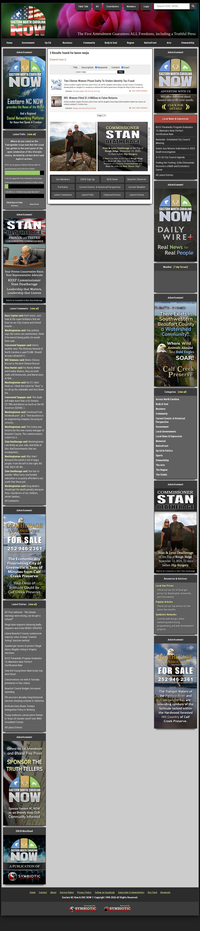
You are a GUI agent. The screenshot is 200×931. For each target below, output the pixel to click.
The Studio (161, 474)
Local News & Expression (169, 436)
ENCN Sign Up (88, 179)
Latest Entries (137, 194)
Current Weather (137, 187)
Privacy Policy (84, 892)
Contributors (113, 6)
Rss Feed (152, 892)
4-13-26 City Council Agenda (170, 157)
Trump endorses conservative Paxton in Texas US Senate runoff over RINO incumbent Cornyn (24, 719)
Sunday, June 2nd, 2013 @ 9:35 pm (84, 108)
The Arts (160, 465)
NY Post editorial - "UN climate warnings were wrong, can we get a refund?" (22, 616)
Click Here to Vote (14, 202)
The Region (161, 469)
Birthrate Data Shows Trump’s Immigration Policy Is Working (20, 708)
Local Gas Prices (165, 585)
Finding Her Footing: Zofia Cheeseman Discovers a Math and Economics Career (175, 166)
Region (130, 42)
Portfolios (63, 187)
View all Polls (34, 204)
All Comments (12, 500)
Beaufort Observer (137, 179)
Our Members (63, 179)
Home (9, 42)
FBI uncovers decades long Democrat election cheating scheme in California (24, 699)
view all (31, 134)
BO (97, 6)
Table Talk (83, 6)
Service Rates (67, 892)
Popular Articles (164, 601)
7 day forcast (180, 266)
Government (28, 42)
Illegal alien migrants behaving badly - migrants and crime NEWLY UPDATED (24, 626)
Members (131, 6)
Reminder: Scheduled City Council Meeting (173, 141)
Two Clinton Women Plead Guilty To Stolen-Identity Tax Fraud (99, 81)
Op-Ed (48, 42)
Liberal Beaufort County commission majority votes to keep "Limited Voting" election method (23, 637)
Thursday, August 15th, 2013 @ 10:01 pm (86, 91)
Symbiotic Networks (166, 614)
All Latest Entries (13, 727)
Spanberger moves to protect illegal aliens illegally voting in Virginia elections (23, 649)
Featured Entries (112, 194)
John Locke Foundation (139, 91)
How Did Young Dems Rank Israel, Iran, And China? (24, 672)
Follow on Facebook (105, 892)
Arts (169, 42)
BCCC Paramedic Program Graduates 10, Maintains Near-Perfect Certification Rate (23, 662)
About (53, 892)
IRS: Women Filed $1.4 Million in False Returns (90, 98)
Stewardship (187, 42)
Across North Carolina (167, 399)
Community (89, 42)
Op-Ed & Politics (164, 450)
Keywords (165, 892)
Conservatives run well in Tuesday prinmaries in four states (22, 681)
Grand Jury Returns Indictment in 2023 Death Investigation (175, 150)
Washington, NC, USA (175, 281)
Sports (159, 455)
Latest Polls (88, 194)
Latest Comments (63, 194)
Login (146, 6)
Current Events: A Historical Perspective (100, 187)
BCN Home (112, 179)
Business (67, 42)
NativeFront (150, 42)
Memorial (161, 441)
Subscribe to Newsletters (131, 892)
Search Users (58, 59)
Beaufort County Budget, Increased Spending (22, 690)
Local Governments (166, 431)
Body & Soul (111, 42)
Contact (43, 892)
